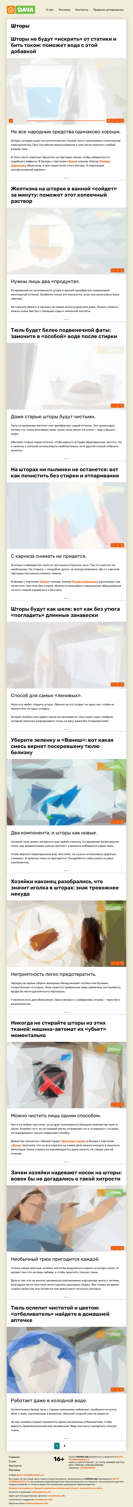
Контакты (81, 9)
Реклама (64, 9)
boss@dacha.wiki (56, 1496)
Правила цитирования (108, 9)
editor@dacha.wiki (41, 1492)
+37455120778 (87, 1468)
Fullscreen (113, 121)
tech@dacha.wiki (43, 1499)
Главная (14, 1457)
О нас (50, 9)
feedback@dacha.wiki (37, 1503)
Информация (122, 121)
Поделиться (117, 121)
